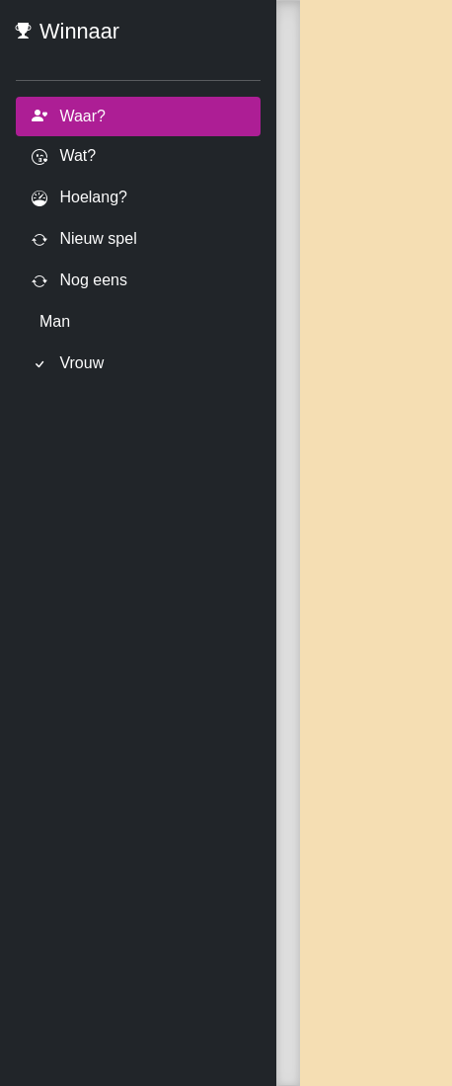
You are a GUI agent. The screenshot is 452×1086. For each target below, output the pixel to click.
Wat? (64, 156)
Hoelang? (79, 198)
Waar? (69, 116)
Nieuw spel (84, 239)
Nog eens (79, 281)
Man (54, 321)
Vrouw (68, 363)
